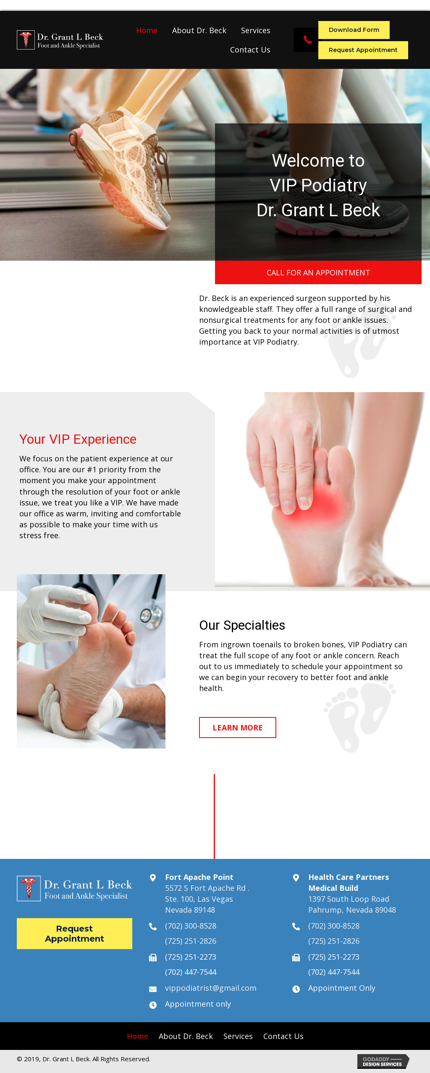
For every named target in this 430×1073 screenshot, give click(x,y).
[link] (147, 30)
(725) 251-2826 (190, 941)
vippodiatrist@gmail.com (211, 988)
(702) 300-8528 (190, 926)
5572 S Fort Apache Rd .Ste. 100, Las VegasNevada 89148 (207, 899)
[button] (308, 40)
